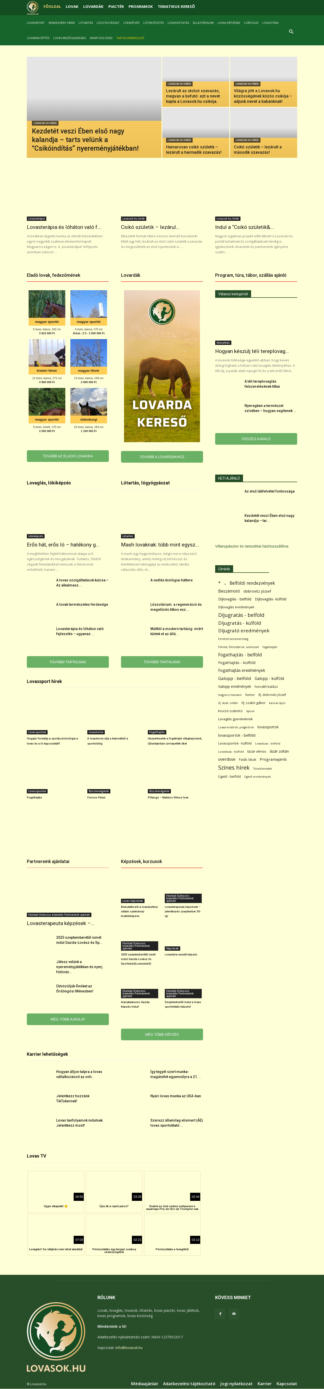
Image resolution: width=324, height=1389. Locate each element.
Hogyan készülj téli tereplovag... (252, 351)
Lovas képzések (228, 23)
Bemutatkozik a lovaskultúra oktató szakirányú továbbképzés (139, 912)
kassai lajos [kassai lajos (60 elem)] (277, 703)
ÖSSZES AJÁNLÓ (256, 439)
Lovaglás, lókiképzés (49, 483)
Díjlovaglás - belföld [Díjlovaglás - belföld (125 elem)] (234, 599)
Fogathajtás (157, 732)
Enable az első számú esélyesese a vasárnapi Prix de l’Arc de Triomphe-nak (172, 1208)
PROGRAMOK (141, 6)
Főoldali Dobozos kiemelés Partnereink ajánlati (59, 915)
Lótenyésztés (153, 23)
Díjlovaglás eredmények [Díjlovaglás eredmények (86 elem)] (236, 607)
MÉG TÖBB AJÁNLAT (67, 1020)
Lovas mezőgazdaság (69, 38)
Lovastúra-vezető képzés (181, 954)
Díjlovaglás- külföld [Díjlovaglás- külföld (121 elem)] (270, 599)
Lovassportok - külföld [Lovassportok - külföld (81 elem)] (235, 743)
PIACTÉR (116, 6)
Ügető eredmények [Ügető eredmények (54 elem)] (257, 777)
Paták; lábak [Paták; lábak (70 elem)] (247, 760)
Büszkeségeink (99, 791)
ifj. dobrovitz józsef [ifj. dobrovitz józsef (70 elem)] (272, 695)
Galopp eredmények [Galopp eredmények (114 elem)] (234, 686)
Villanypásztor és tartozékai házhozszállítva (251, 546)
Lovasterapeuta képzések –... (61, 924)
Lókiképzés (131, 23)
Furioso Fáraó (96, 797)
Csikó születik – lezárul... (150, 227)
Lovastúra (270, 23)
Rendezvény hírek (62, 23)
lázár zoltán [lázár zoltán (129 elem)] (279, 751)
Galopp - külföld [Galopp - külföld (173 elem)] (269, 678)
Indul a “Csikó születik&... (244, 227)
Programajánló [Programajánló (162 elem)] (273, 759)
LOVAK (72, 6)
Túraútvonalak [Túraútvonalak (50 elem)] (262, 769)
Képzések (172, 948)
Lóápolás (251, 23)
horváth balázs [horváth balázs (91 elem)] (266, 686)
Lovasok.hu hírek (45, 123)
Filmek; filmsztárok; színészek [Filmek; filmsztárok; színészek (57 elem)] (238, 647)
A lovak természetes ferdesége (82, 605)
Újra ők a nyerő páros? (114, 1206)
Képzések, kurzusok (141, 861)
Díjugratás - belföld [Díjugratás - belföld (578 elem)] (241, 615)
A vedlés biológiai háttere (171, 580)
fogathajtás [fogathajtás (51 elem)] (269, 647)
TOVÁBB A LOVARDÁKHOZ (162, 457)
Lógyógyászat (108, 23)
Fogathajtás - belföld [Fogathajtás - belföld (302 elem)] (240, 655)
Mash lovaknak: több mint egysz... (160, 545)
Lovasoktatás (178, 23)
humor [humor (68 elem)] (250, 695)
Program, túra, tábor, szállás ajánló (251, 275)
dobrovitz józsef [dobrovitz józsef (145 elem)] (257, 591)
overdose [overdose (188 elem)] (226, 759)
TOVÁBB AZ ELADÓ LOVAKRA (68, 456)
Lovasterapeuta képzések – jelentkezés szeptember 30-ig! (183, 912)
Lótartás (86, 23)
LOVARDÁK (93, 6)
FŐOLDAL (52, 6)
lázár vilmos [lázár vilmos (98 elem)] (256, 751)
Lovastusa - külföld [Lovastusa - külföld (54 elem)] (231, 752)
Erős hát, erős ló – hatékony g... (63, 545)
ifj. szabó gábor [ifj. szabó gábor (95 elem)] (253, 703)
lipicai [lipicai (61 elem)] (250, 711)
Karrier (264, 1384)
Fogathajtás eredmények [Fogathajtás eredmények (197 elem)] (241, 670)
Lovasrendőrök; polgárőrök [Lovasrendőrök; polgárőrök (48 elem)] (236, 727)
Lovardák (130, 275)
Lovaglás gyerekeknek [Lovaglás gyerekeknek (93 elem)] (235, 719)
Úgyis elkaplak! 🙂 (56, 1206)
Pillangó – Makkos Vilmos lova (168, 797)
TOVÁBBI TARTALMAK (67, 662)
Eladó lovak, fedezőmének (53, 275)
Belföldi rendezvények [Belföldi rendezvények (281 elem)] (252, 583)
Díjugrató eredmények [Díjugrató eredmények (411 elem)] (243, 631)
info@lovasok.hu (129, 1347)
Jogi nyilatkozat (236, 1384)
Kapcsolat (286, 1384)
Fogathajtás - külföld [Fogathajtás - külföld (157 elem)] (236, 662)
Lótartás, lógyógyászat (145, 483)
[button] (291, 32)
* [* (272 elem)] (219, 583)
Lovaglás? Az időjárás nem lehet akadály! (56, 1249)
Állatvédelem (203, 23)
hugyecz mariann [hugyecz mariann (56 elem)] (230, 695)
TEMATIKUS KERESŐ (176, 6)
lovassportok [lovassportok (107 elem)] (268, 727)
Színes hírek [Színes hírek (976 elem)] (234, 767)
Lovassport (36, 23)
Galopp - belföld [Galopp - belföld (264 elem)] (234, 678)
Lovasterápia (36, 219)
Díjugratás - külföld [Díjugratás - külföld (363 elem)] (239, 623)
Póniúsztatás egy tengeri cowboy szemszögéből (114, 1251)
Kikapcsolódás (101, 38)
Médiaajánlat (144, 1384)
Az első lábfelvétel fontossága (270, 492)
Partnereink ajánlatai (48, 861)
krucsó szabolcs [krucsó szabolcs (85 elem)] (230, 711)
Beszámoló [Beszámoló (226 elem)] (229, 591)
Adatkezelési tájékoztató (189, 1384)
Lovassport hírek (44, 681)
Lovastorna (96, 732)
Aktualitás (223, 343)
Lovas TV (36, 1156)
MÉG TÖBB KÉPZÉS (162, 1035)
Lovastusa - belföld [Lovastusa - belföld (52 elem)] (267, 744)
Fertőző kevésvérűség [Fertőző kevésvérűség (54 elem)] (233, 639)
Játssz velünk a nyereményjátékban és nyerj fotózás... (79, 967)
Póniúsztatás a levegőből (172, 1249)
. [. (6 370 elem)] (225, 582)
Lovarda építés (38, 38)
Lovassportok (37, 732)
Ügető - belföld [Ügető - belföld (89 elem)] (229, 776)
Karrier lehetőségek (47, 1054)
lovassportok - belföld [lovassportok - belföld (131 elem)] (236, 735)
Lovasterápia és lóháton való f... (64, 227)
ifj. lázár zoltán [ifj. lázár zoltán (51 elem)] (228, 703)
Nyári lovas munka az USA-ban (175, 1096)
